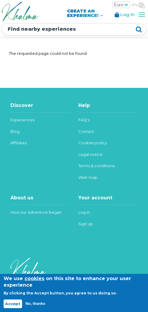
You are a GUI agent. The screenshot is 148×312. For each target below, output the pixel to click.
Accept (13, 303)
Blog (15, 131)
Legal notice (90, 154)
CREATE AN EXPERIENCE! (85, 13)
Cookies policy (92, 142)
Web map (87, 177)
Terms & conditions (96, 165)
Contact (86, 131)
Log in (84, 212)
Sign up (85, 223)
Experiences (22, 119)
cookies (34, 278)
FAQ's (84, 119)
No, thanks (35, 303)
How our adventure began (36, 212)
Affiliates (18, 142)
